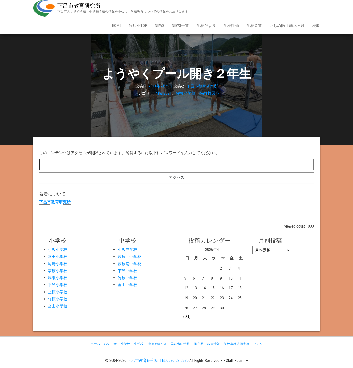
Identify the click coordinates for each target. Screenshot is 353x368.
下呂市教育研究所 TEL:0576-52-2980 (158, 360)
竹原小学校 (57, 299)
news (159, 25)
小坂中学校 (127, 249)
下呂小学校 (57, 284)
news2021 (164, 93)
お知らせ (110, 344)
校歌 (316, 25)
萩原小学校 (57, 271)
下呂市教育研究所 (79, 6)
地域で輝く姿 (157, 344)
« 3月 (187, 316)
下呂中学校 (127, 271)
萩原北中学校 (129, 256)
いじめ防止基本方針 (287, 25)
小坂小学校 (57, 249)
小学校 (125, 344)
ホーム (95, 344)
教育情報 (213, 344)
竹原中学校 (127, 277)
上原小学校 (57, 292)
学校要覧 (254, 25)
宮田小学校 (57, 256)
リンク (258, 344)
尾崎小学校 (57, 263)
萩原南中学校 (129, 263)
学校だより (206, 25)
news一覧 (180, 25)
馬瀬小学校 (57, 277)
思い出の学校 (180, 344)
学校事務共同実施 (236, 344)
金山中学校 (127, 284)
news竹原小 (209, 93)
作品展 (198, 344)
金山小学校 (57, 306)
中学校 (139, 344)
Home (116, 25)
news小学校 (185, 93)
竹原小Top (138, 25)
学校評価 (231, 25)
